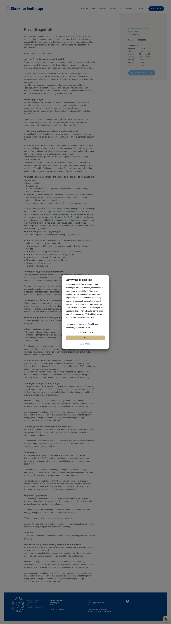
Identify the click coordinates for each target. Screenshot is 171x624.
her (89, 327)
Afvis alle (85, 344)
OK (85, 338)
